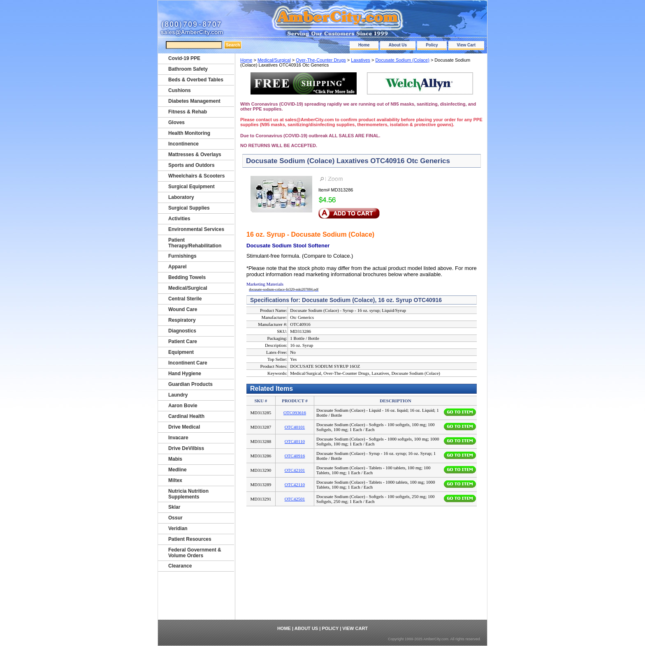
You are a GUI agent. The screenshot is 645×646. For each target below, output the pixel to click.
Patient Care (182, 341)
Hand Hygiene (184, 373)
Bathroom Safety (188, 69)
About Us (398, 45)
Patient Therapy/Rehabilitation (194, 243)
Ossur (175, 518)
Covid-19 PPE (184, 58)
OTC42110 (295, 484)
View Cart (466, 45)
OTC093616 (294, 412)
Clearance (180, 566)
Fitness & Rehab (187, 112)
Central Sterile (185, 299)
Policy (432, 45)
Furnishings (182, 256)
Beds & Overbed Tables (195, 80)
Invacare (178, 438)
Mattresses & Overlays (194, 154)
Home (364, 45)
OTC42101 (295, 470)
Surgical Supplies (189, 208)
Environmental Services (196, 229)
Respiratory (182, 320)
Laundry (178, 395)
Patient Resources (189, 539)
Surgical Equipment (191, 186)
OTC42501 (295, 498)
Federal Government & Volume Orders (194, 552)
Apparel (177, 267)
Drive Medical (184, 427)
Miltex (175, 480)
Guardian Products (190, 384)
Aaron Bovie (182, 405)
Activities (179, 218)
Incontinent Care (187, 363)
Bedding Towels (187, 277)
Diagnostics (182, 331)
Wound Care (182, 309)
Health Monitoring (189, 133)
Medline (177, 470)
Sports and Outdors (191, 165)
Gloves (176, 122)
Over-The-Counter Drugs (321, 60)
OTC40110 (295, 441)
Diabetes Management (194, 101)
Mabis (175, 459)
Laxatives (360, 60)
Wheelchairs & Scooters (196, 176)
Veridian (178, 528)
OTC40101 (295, 427)
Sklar (174, 507)
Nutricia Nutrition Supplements (188, 494)
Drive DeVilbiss (186, 448)
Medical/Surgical (274, 60)
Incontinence (183, 144)
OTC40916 (295, 455)
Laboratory (181, 197)
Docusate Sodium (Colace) (402, 60)
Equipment (181, 352)
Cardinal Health (186, 416)
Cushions (179, 90)
